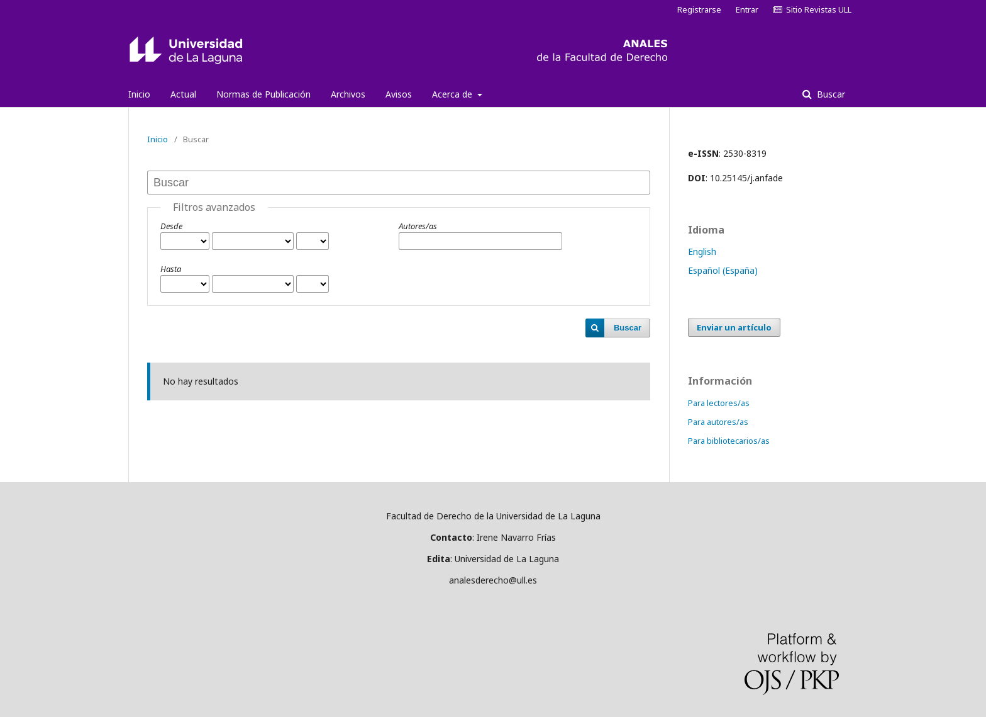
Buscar (829, 94)
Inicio (139, 94)
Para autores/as (718, 421)
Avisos (398, 94)
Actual (183, 94)
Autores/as (418, 226)
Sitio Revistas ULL (812, 9)
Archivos (348, 94)
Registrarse (699, 9)
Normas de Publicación (263, 94)
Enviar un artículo (734, 327)
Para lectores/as (719, 403)
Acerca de (453, 94)
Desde (171, 226)
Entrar (747, 9)
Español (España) (723, 270)
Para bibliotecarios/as (729, 440)
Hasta (170, 268)
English (702, 251)
